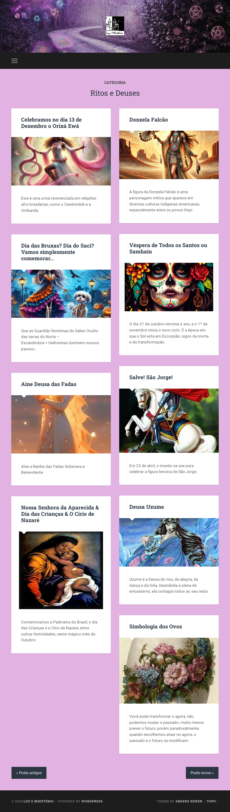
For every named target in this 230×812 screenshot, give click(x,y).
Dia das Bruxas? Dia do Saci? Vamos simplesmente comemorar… (57, 252)
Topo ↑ (212, 801)
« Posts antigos (29, 773)
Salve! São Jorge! (151, 377)
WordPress (92, 801)
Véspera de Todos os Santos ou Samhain (168, 248)
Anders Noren (189, 801)
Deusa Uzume (146, 506)
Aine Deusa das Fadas (48, 383)
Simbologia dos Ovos (155, 626)
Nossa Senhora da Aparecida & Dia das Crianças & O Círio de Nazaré (60, 514)
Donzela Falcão (148, 119)
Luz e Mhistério (38, 801)
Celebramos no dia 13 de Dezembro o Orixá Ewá (51, 122)
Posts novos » (202, 773)
